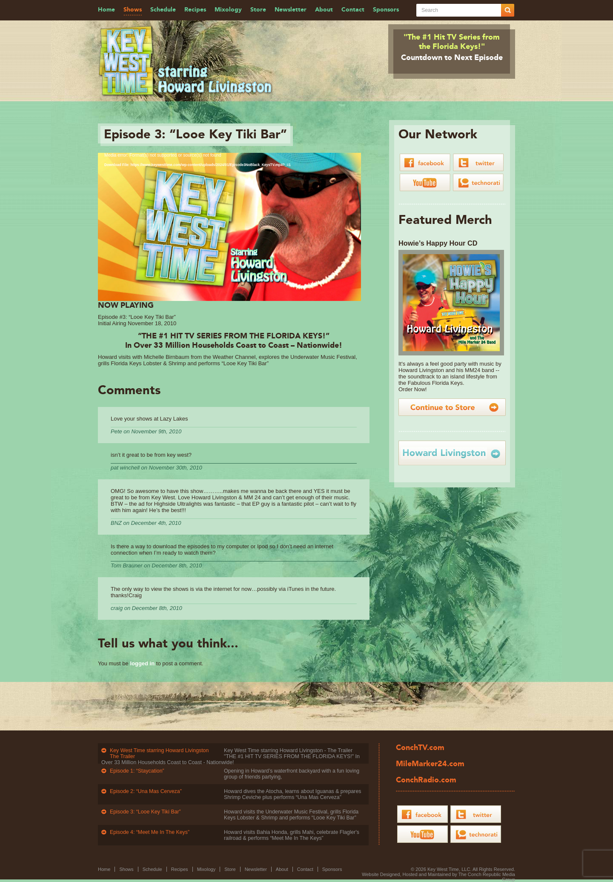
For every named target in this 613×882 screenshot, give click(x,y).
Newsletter (290, 10)
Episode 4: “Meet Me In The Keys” (149, 832)
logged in (142, 663)
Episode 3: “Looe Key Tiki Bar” (145, 812)
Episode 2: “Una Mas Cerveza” (146, 791)
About (324, 10)
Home (106, 10)
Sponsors (386, 10)
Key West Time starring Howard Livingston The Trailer (159, 753)
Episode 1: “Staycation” (137, 771)
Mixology (228, 10)
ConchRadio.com (426, 780)
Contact (352, 10)
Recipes (195, 10)
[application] (229, 227)
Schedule (163, 10)
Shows (132, 10)
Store (258, 10)
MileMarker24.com (430, 764)
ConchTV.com (420, 748)
